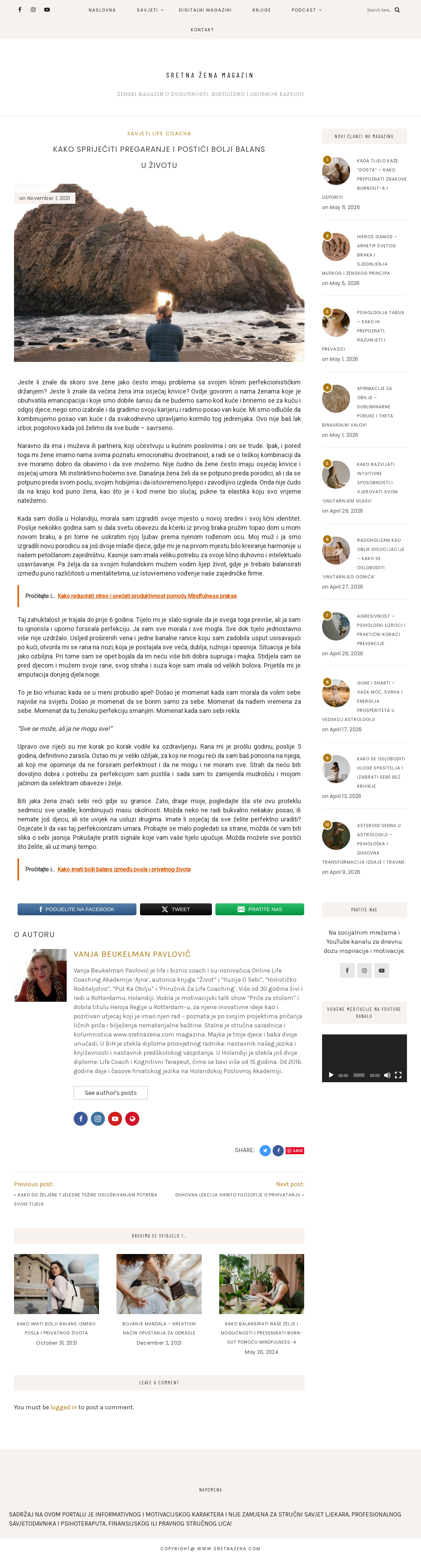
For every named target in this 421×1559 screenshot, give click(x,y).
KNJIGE (262, 10)
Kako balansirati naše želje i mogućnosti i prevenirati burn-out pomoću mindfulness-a (262, 1333)
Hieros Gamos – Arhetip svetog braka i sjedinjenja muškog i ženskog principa (359, 255)
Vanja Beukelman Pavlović (132, 954)
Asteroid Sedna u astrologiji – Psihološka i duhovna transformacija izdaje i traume (363, 844)
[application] (364, 1058)
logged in (64, 1407)
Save (298, 1151)
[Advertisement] (364, 1257)
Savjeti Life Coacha (159, 133)
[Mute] (387, 1075)
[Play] (331, 1075)
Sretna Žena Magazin (210, 75)
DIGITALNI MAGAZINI (205, 10)
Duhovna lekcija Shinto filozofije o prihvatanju (238, 1195)
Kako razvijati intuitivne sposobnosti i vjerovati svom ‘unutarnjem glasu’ (360, 482)
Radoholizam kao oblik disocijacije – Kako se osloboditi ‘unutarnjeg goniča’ (363, 558)
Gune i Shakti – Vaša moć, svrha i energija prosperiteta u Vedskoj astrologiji (362, 701)
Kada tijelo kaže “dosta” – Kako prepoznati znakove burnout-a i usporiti (364, 179)
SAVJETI (147, 10)
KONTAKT (202, 30)
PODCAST (304, 10)
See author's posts (111, 1093)
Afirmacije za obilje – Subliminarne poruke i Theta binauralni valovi (357, 406)
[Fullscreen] (398, 1075)
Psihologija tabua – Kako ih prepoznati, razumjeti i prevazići (363, 331)
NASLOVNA (102, 10)
